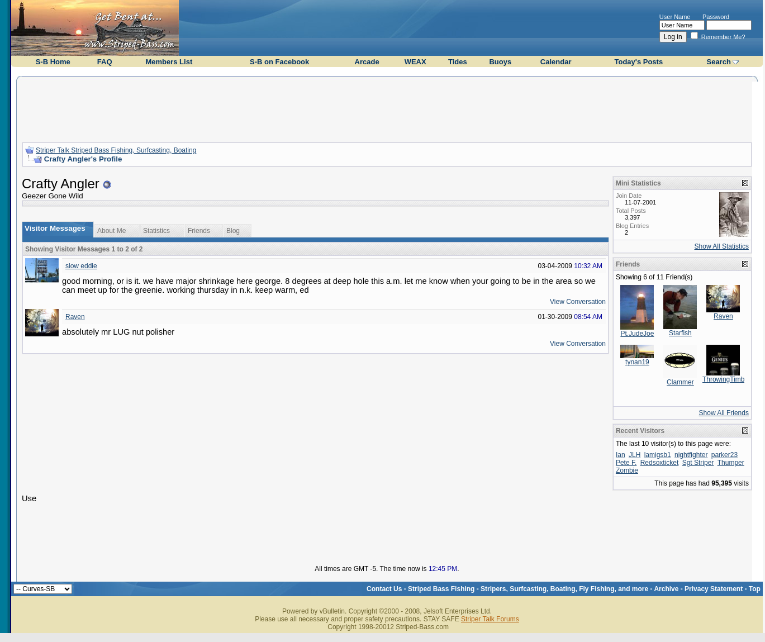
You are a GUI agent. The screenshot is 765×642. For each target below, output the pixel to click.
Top (755, 589)
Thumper (731, 463)
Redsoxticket (659, 463)
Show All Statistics (722, 246)
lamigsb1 (657, 455)
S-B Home (53, 62)
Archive (666, 589)
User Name (675, 16)
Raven (75, 317)
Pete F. (626, 463)
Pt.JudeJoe (637, 333)
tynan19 (637, 362)
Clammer (680, 382)
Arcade (367, 62)
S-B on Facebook (279, 62)
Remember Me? (718, 37)
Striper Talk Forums (490, 619)
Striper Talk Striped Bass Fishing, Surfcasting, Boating (116, 150)
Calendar (556, 62)
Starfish (680, 333)
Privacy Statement (714, 589)
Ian (620, 455)
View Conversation (578, 302)
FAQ (104, 62)
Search (718, 62)
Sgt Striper (698, 463)
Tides (457, 62)
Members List (168, 62)
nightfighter (690, 455)
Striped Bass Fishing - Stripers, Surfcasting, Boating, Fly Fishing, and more (528, 589)
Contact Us (384, 589)
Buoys (500, 62)
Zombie (627, 470)
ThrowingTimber (726, 379)
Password (715, 16)
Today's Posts (639, 62)
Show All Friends (724, 413)
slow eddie (81, 266)
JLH (634, 455)
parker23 (724, 455)
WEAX (415, 62)
